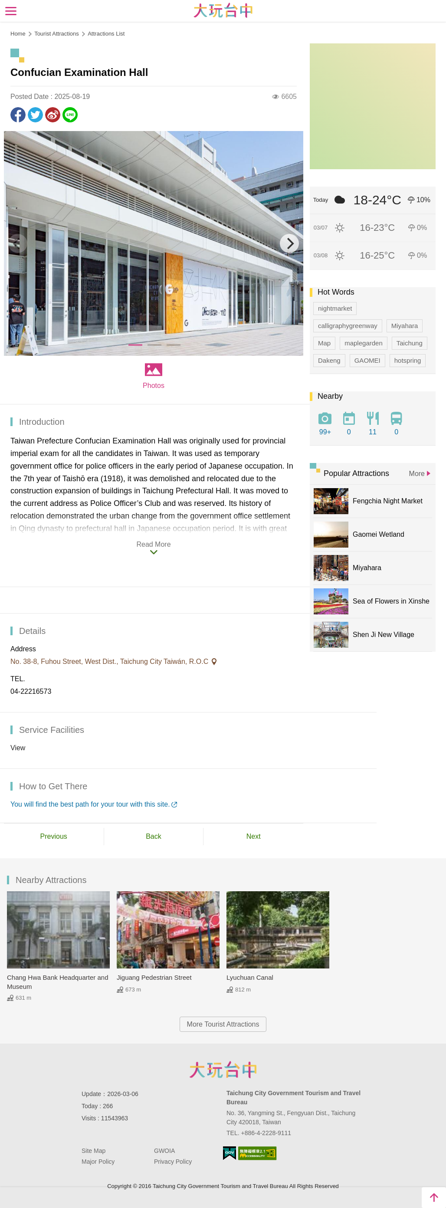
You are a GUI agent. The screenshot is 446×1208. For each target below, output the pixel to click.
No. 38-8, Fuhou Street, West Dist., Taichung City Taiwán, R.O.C (110, 661)
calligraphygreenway (347, 325)
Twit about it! (35, 114)
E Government (229, 1153)
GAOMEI (367, 360)
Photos (153, 385)
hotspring (407, 360)
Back (153, 836)
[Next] (289, 243)
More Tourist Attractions (223, 1024)
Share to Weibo (52, 114)
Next (253, 836)
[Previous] (17, 243)
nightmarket (335, 308)
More (417, 473)
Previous (53, 836)
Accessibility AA (257, 1153)
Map (324, 343)
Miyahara (404, 325)
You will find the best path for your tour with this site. (90, 804)
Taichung (410, 343)
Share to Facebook (18, 114)
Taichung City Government (223, 1069)
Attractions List (106, 33)
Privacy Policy (173, 1161)
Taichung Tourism (223, 10)
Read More (153, 544)
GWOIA (164, 1150)
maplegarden (363, 343)
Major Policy (98, 1161)
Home (18, 33)
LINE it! (70, 114)
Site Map (93, 1150)
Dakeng (329, 360)
